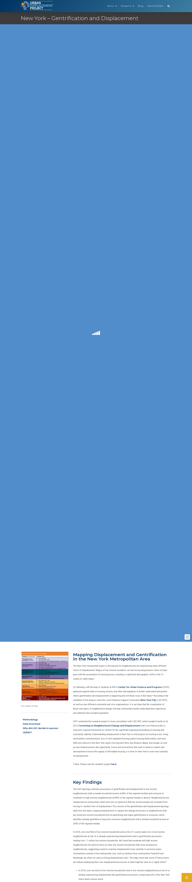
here (113, 764)
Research (127, 6)
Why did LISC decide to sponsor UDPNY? (40, 730)
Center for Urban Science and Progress (140, 687)
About (112, 6)
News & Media (155, 6)
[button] (168, 6)
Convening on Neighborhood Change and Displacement (109, 725)
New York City (148, 700)
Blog (140, 6)
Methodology (30, 719)
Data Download (31, 724)
